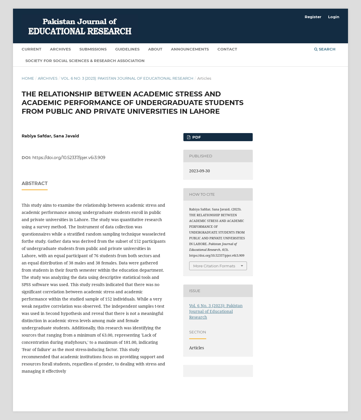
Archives (60, 49)
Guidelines (127, 49)
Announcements (190, 49)
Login (333, 16)
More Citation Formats (214, 266)
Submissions (93, 49)
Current (31, 49)
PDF (196, 137)
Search (325, 49)
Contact (227, 49)
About (155, 49)
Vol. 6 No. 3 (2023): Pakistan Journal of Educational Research (127, 78)
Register (313, 16)
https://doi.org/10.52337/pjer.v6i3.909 (68, 157)
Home (28, 78)
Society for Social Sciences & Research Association (85, 60)
